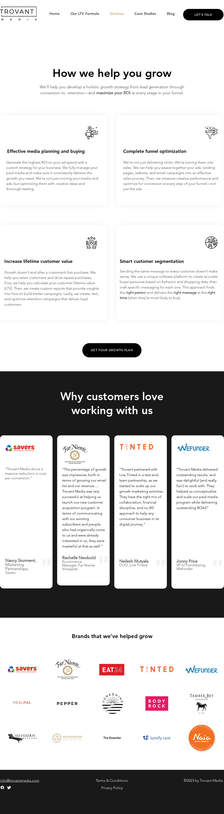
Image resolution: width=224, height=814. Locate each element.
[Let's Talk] (203, 14)
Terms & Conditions (112, 780)
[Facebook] (2, 787)
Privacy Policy (112, 788)
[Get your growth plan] (111, 350)
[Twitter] (9, 787)
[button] (145, 13)
